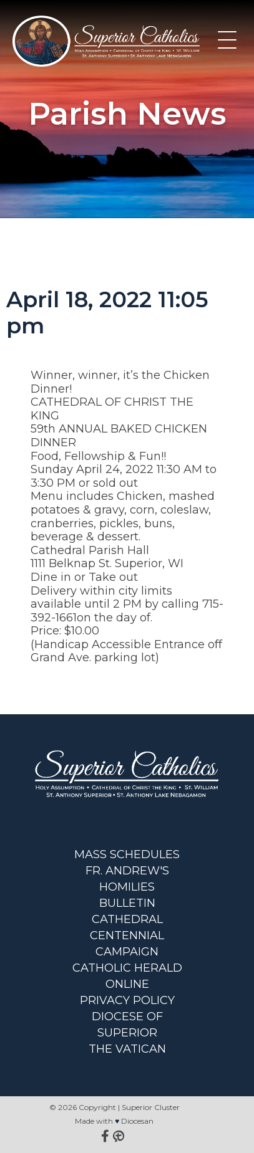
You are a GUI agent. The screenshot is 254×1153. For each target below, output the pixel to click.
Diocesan (137, 1121)
